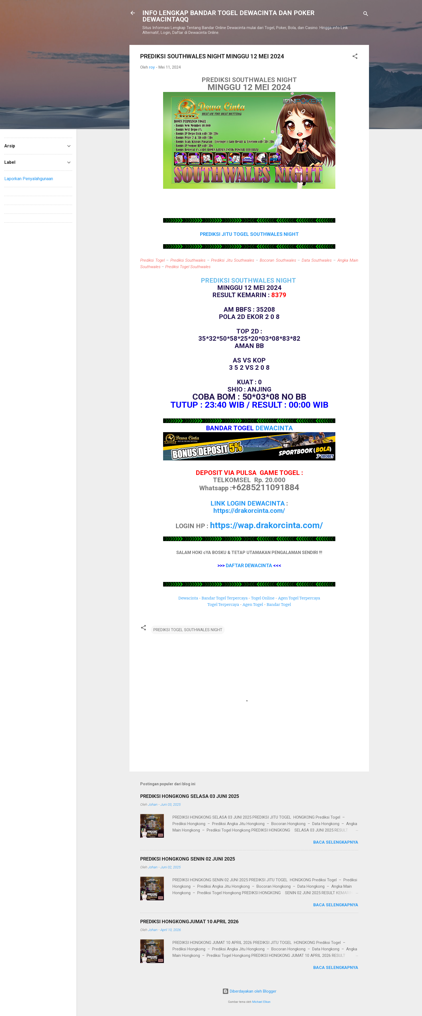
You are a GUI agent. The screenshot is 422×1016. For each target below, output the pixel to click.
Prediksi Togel (152, 260)
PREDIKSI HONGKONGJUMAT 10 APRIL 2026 (189, 921)
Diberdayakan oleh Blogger (249, 991)
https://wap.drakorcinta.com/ (266, 525)
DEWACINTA (274, 428)
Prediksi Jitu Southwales (232, 260)
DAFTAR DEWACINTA (249, 565)
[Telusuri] (366, 14)
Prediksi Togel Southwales (187, 266)
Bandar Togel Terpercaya (225, 598)
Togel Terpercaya (223, 604)
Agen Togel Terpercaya (299, 598)
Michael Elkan (261, 1002)
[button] (355, 57)
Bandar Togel (278, 604)
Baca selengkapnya (335, 842)
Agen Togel (252, 604)
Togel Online (263, 598)
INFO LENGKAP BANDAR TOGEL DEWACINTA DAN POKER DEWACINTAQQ (228, 16)
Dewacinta (188, 598)
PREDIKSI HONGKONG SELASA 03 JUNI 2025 (189, 796)
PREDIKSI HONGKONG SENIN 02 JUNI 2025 (187, 859)
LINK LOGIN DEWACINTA (247, 503)
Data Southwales (317, 260)
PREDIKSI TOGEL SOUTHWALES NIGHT (187, 629)
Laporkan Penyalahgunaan (28, 178)
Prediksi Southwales (188, 260)
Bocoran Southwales (278, 260)
